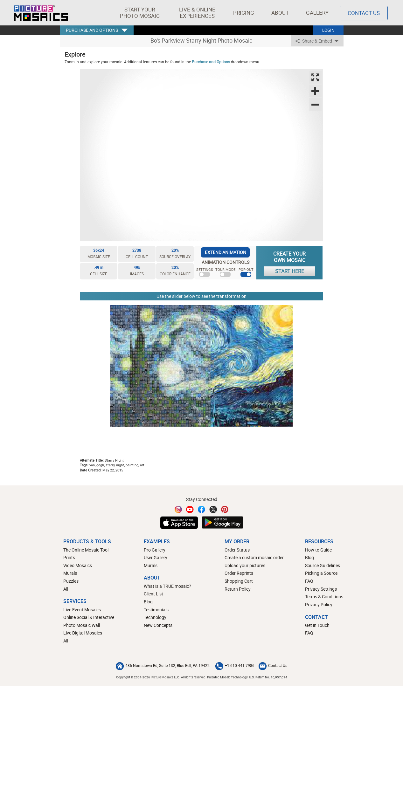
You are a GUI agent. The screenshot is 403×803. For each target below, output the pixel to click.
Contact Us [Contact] (364, 13)
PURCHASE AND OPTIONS (92, 30)
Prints (69, 557)
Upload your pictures (245, 565)
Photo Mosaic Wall (81, 625)
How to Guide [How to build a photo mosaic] (318, 550)
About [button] (280, 12)
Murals (70, 573)
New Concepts (158, 625)
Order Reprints (239, 573)
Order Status (237, 550)
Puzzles (71, 581)
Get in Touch (317, 625)
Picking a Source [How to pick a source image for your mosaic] (321, 573)
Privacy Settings (321, 589)
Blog (148, 602)
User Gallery (155, 557)
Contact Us (273, 665)
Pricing (243, 12)
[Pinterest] (225, 509)
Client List (153, 594)
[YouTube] (190, 509)
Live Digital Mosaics (82, 633)
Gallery (317, 12)
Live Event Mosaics (82, 610)
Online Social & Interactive (88, 617)
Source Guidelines (322, 565)
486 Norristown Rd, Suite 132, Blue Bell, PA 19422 (163, 665)
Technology (155, 617)
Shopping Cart (239, 581)
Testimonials (156, 610)
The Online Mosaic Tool (85, 550)
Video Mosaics (77, 565)
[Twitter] (213, 509)
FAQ (309, 581)
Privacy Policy (318, 604)
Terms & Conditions (324, 597)
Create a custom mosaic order (254, 557)
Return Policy (238, 589)
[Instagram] (178, 509)
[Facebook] (201, 509)
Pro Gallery (154, 550)
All (65, 589)
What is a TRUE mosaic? (167, 586)
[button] (140, 12)
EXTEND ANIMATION (225, 252)
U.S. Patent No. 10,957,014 (268, 677)
